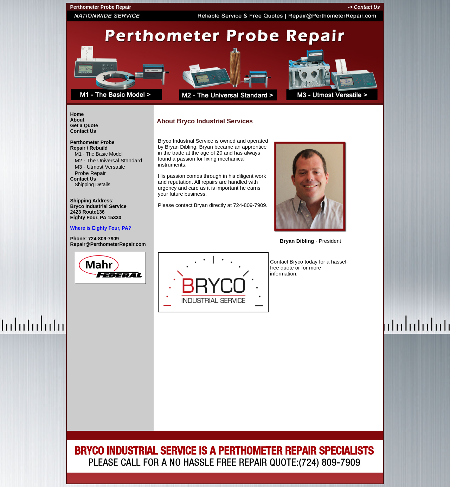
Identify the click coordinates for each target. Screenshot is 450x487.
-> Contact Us (364, 7)
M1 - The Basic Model (99, 154)
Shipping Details (92, 184)
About (77, 120)
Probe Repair (90, 173)
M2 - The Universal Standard (108, 160)
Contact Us (83, 131)
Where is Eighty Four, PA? (100, 228)
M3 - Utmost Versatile (100, 167)
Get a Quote (84, 125)
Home (77, 114)
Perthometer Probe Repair (100, 7)
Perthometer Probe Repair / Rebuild (92, 145)
